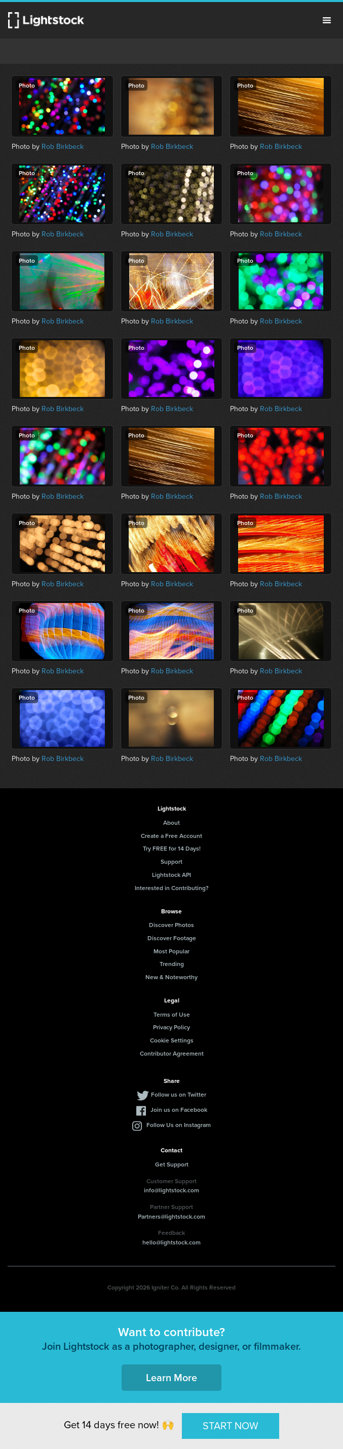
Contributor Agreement (172, 1053)
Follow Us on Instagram (178, 1124)
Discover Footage (171, 938)
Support (171, 861)
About (171, 822)
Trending (172, 963)
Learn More (171, 1377)
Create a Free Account (171, 835)
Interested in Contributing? (172, 887)
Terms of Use (172, 1014)
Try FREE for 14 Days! (172, 848)
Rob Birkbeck (63, 146)
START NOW (230, 1425)
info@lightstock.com (171, 1190)
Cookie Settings (172, 1040)
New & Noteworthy (171, 977)
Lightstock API (171, 874)
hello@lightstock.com (171, 1242)
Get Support (171, 1164)
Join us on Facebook (178, 1109)
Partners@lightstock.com (171, 1216)
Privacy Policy (171, 1027)
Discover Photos (171, 924)
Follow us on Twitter (178, 1094)
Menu (327, 20)
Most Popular (171, 951)
